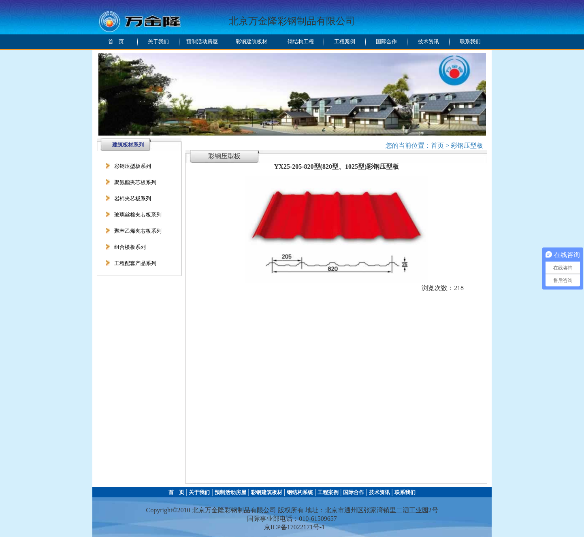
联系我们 (470, 41)
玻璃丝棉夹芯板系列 (138, 215)
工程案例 (344, 41)
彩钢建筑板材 (251, 41)
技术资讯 (428, 41)
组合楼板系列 (130, 247)
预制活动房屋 (202, 41)
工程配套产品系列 (135, 263)
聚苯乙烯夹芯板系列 (138, 231)
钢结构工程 (301, 41)
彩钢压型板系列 (132, 166)
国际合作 (386, 41)
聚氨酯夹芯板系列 (135, 182)
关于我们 (158, 41)
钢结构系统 (300, 492)
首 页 (116, 41)
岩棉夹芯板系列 (132, 198)
